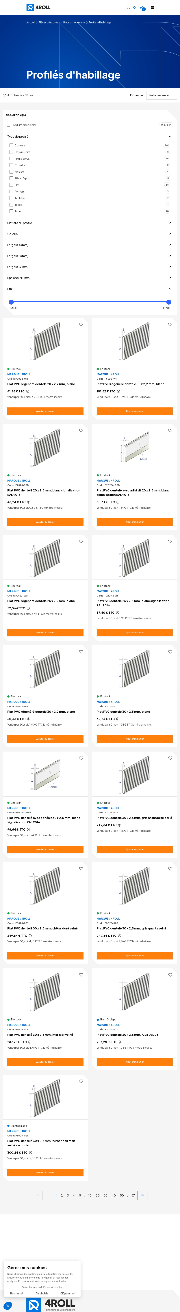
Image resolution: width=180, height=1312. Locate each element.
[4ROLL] (35, 7)
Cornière (92, 145)
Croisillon (92, 165)
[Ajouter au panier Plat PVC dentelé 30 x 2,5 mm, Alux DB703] (135, 1062)
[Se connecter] (128, 7)
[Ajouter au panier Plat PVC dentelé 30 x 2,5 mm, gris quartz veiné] (135, 955)
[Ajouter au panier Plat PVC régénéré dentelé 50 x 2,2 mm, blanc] (135, 411)
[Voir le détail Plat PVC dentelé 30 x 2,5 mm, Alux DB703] (134, 1019)
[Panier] (141, 7)
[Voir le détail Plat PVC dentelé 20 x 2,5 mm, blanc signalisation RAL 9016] (45, 477)
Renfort (92, 191)
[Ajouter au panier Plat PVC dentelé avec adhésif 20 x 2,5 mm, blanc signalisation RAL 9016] (135, 522)
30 (105, 1195)
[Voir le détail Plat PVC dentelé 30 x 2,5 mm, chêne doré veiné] (45, 913)
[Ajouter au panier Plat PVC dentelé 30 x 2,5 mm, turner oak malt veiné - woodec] (45, 1172)
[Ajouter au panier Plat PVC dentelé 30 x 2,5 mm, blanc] (135, 739)
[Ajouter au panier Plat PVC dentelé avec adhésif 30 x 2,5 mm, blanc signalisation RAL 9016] (45, 849)
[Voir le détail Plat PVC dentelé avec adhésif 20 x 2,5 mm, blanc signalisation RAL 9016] (134, 477)
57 (133, 1195)
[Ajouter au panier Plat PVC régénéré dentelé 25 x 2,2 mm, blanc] (45, 632)
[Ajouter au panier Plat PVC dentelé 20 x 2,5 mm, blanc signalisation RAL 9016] (45, 522)
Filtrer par (137, 95)
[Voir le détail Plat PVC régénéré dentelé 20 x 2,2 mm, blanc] (45, 369)
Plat (92, 185)
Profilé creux (92, 158)
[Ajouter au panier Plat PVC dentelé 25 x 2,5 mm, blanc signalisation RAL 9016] (135, 632)
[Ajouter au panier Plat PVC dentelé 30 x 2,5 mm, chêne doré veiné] (45, 955)
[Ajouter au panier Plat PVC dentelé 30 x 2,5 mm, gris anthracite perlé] (135, 849)
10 (90, 1195)
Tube (92, 211)
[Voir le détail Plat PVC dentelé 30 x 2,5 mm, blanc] (134, 696)
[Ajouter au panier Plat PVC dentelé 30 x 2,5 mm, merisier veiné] (45, 1062)
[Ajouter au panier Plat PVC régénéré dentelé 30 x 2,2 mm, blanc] (45, 739)
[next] (142, 1195)
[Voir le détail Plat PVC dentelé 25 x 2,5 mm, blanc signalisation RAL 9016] (134, 588)
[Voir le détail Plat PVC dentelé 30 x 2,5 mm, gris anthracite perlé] (134, 802)
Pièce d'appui (92, 178)
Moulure (92, 172)
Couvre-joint (92, 152)
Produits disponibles (92, 125)
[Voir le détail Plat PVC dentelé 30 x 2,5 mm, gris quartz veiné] (134, 913)
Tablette (92, 198)
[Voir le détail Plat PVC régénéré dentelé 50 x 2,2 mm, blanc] (134, 369)
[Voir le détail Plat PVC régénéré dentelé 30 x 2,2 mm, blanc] (45, 696)
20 (98, 1195)
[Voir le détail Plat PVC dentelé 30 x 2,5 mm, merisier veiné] (45, 1019)
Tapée (92, 204)
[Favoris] (134, 7)
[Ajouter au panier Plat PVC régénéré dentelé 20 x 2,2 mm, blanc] (45, 411)
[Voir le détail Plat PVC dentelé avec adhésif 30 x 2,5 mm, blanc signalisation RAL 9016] (45, 804)
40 (114, 1195)
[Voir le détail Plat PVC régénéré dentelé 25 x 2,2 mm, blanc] (45, 585)
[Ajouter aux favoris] (81, 324)
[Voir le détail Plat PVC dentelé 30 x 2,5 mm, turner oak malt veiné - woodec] (45, 1128)
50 (122, 1195)
